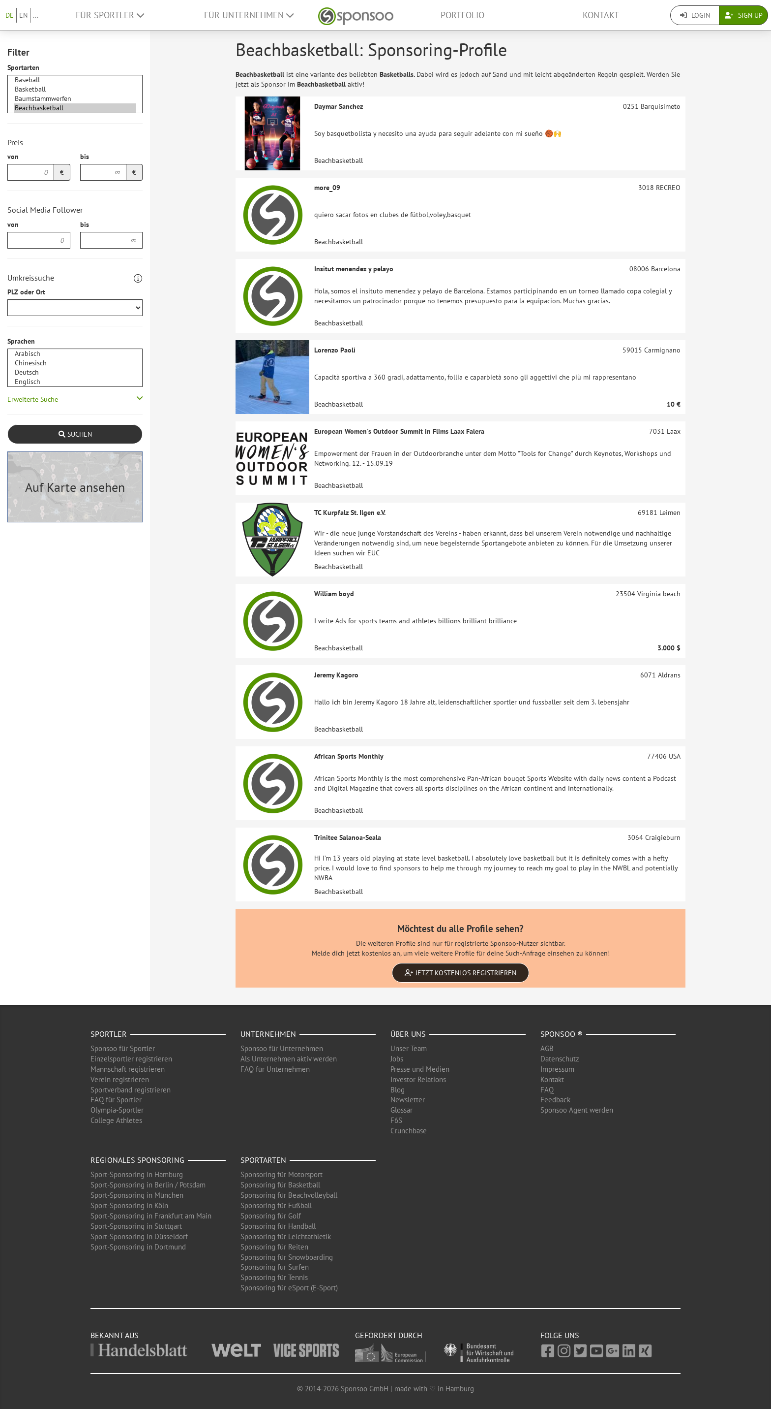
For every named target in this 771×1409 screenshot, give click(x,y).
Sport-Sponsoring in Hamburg (136, 1174)
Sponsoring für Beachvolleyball (288, 1195)
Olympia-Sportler (117, 1110)
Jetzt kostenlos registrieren (460, 972)
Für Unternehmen (249, 15)
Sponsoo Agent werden (576, 1110)
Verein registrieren (119, 1079)
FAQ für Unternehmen (275, 1069)
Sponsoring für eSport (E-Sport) (289, 1287)
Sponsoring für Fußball (276, 1205)
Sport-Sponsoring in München (136, 1195)
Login (695, 15)
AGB (547, 1048)
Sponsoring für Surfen (274, 1267)
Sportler (108, 1034)
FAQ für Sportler (116, 1099)
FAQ (547, 1089)
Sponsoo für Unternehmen (281, 1048)
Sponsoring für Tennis (274, 1277)
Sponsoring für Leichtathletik (285, 1236)
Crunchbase (408, 1130)
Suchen (75, 434)
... (35, 15)
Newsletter (407, 1099)
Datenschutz (559, 1058)
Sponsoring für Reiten (274, 1246)
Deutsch (75, 372)
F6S (396, 1120)
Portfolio (462, 15)
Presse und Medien (419, 1069)
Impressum (557, 1069)
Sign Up (744, 15)
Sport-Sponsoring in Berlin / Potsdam (148, 1184)
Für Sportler (110, 15)
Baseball (75, 80)
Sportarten (23, 67)
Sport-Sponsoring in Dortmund (138, 1246)
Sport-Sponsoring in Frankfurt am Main (150, 1215)
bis (84, 156)
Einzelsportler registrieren (131, 1058)
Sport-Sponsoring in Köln (129, 1205)
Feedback (555, 1099)
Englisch (75, 381)
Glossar (401, 1110)
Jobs (396, 1058)
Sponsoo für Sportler (122, 1048)
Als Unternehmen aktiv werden (288, 1058)
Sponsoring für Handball (278, 1226)
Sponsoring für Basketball (280, 1184)
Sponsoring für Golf (270, 1215)
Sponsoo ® (561, 1034)
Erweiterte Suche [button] (32, 399)
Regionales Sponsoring (137, 1160)
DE (9, 15)
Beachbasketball (75, 108)
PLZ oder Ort (26, 292)
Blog (397, 1089)
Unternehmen (268, 1034)
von (13, 156)
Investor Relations (418, 1079)
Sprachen (21, 341)
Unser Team (408, 1048)
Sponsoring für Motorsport (281, 1174)
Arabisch (75, 353)
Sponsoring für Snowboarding (286, 1257)
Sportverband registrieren (130, 1089)
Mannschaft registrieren (127, 1069)
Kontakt (601, 15)
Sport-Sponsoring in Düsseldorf (139, 1236)
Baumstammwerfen (75, 98)
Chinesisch (75, 363)
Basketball (75, 89)
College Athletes (116, 1120)
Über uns (408, 1034)
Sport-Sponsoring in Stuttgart (136, 1226)
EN (23, 15)
